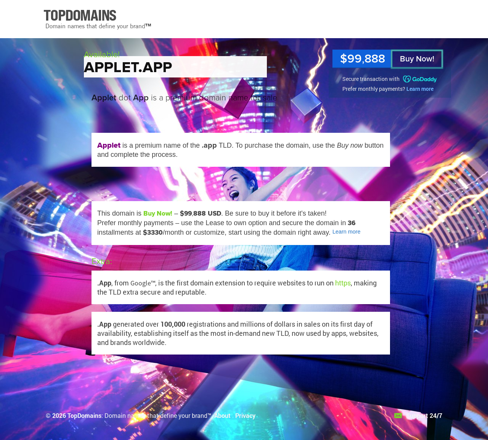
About (222, 415)
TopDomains (84, 415)
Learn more (419, 88)
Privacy (245, 415)
